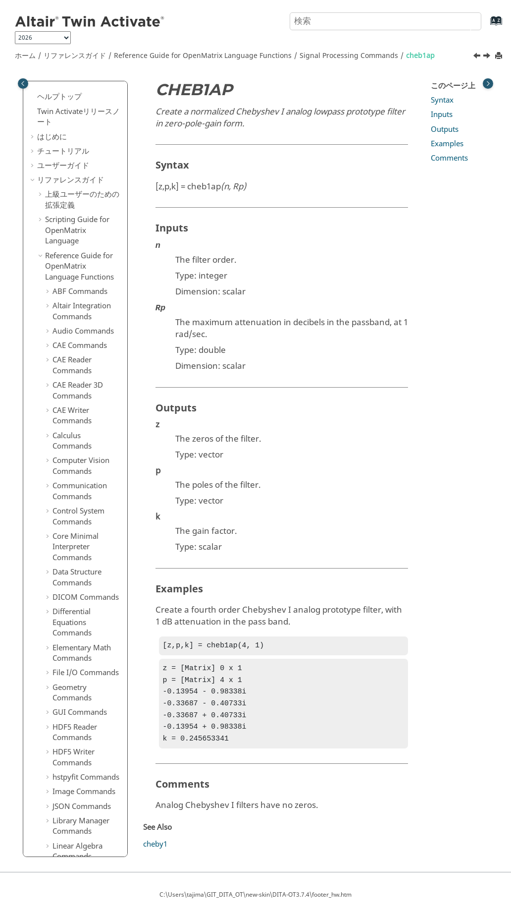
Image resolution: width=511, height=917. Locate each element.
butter (70, 188)
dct (65, 420)
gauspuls (75, 724)
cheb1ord (76, 246)
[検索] (463, 20)
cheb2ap (74, 232)
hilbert (71, 797)
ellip (67, 463)
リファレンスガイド (75, 56)
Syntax (442, 100)
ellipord (73, 493)
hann (68, 782)
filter (68, 565)
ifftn (67, 855)
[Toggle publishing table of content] (23, 83)
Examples (447, 143)
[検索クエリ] (385, 21)
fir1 (65, 637)
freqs (68, 695)
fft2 (65, 521)
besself (72, 130)
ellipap (71, 478)
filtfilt (69, 594)
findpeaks (76, 623)
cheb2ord (76, 261)
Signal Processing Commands (349, 56)
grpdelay (75, 753)
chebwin (74, 275)
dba (66, 377)
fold (66, 666)
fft (63, 507)
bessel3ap (77, 101)
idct (66, 811)
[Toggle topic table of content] (488, 83)
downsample (82, 362)
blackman (76, 159)
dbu (66, 435)
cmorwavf (77, 333)
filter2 (70, 579)
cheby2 (72, 304)
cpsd (68, 348)
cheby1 (72, 290)
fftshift (71, 550)
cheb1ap (420, 56)
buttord (73, 203)
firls (66, 652)
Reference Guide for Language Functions (203, 56)
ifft (64, 826)
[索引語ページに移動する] (486, 25)
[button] (56, 87)
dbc (66, 406)
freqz (68, 710)
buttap (71, 174)
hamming (76, 768)
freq (67, 681)
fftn (66, 536)
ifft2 (66, 840)
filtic (67, 608)
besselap (75, 116)
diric (67, 449)
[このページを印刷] (500, 56)
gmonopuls (79, 739)
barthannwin (81, 87)
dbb (66, 391)
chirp (68, 319)
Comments (449, 158)
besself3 (74, 145)
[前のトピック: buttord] (478, 57)
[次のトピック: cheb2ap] (488, 57)
